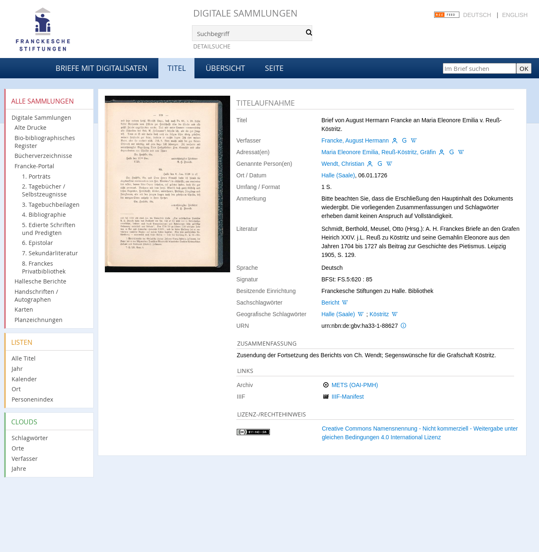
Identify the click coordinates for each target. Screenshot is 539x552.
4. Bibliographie (44, 214)
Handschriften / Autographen (36, 295)
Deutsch (477, 15)
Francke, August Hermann (355, 140)
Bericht (330, 302)
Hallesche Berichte (40, 281)
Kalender (24, 379)
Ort (16, 389)
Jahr (17, 369)
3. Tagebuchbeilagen (51, 204)
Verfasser (25, 458)
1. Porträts (36, 176)
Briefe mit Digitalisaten (102, 68)
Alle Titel (24, 358)
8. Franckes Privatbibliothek (44, 267)
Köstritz (379, 314)
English (514, 15)
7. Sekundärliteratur (50, 253)
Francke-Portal (34, 166)
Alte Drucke (30, 127)
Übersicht (225, 68)
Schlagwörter (30, 438)
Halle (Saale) (338, 175)
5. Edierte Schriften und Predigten (48, 229)
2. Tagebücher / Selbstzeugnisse (44, 190)
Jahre (19, 468)
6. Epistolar (37, 243)
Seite (274, 68)
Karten (24, 309)
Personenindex (32, 399)
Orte (18, 448)
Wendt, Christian (342, 163)
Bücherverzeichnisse (43, 156)
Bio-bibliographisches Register (45, 142)
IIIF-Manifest (348, 396)
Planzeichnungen (39, 320)
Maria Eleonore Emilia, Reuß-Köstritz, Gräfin (378, 152)
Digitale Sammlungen (245, 13)
